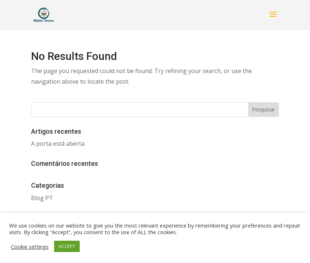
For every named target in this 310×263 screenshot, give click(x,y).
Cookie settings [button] (30, 246)
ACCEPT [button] (66, 246)
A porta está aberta (57, 144)
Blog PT (42, 198)
